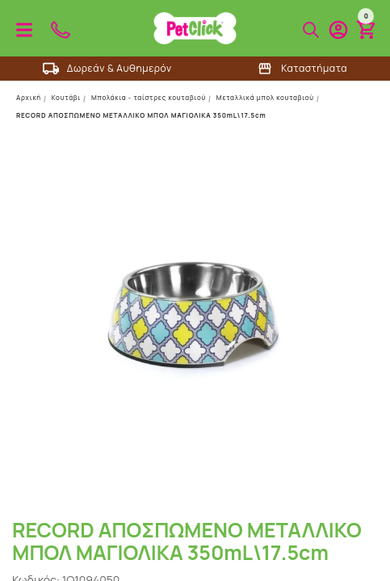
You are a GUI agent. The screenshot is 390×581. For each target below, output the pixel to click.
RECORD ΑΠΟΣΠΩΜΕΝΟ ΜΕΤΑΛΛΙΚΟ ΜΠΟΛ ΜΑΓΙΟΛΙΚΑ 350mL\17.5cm (141, 115)
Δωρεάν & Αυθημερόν (107, 69)
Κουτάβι (66, 97)
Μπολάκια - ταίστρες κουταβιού (148, 97)
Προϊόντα (24, 30)
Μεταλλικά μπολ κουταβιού (265, 97)
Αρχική (28, 97)
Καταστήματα (302, 69)
